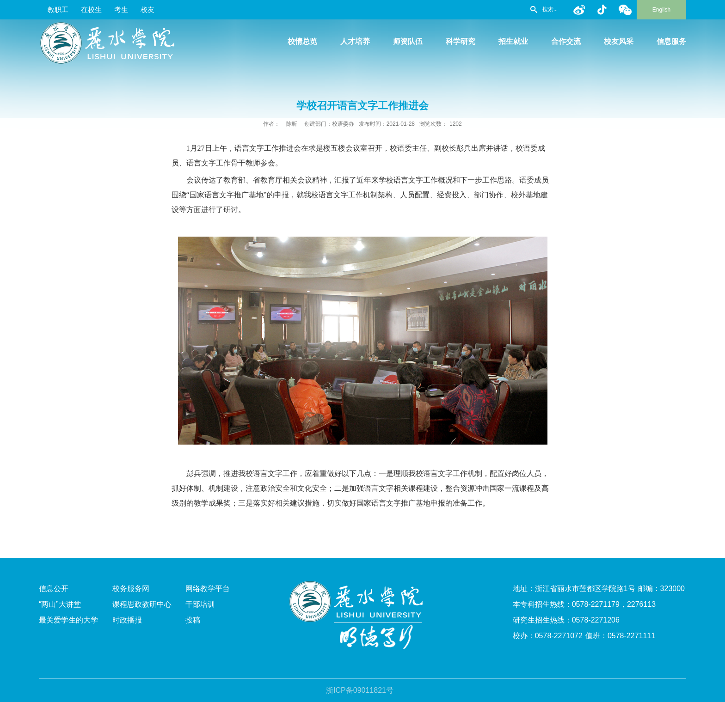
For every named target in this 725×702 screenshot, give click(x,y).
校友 (147, 9)
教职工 (58, 9)
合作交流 (566, 41)
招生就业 (513, 41)
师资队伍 (408, 41)
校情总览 (302, 41)
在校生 (91, 9)
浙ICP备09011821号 (359, 690)
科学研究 (460, 41)
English (661, 9)
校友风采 (618, 41)
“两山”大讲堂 (60, 604)
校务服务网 (130, 588)
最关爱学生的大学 (68, 620)
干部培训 (200, 604)
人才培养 (355, 41)
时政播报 (127, 620)
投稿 (192, 620)
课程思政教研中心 (142, 604)
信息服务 (671, 41)
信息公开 (53, 588)
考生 (121, 9)
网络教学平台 (207, 588)
